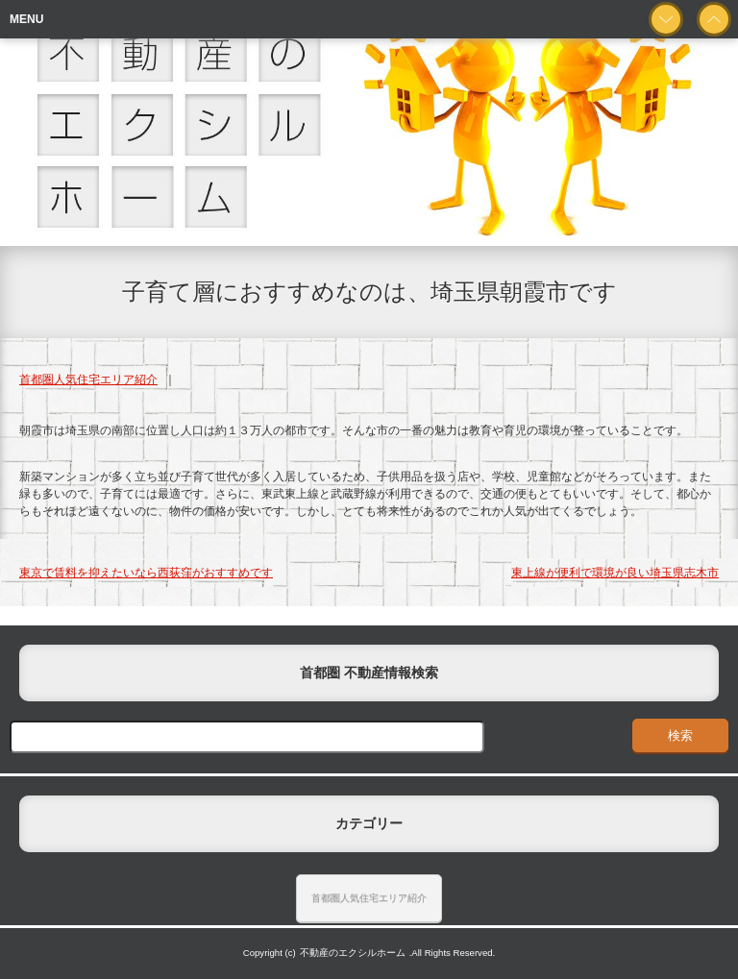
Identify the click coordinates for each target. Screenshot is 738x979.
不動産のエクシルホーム (353, 952)
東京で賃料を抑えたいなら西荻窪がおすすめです (146, 572)
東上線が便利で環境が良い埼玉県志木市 (615, 572)
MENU (26, 19)
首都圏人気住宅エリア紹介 (88, 379)
